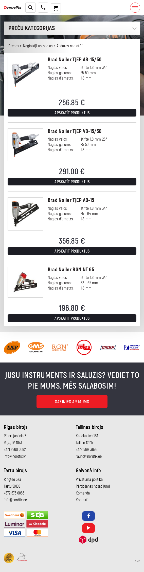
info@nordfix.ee (15, 500)
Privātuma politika (89, 479)
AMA (137, 561)
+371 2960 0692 (15, 449)
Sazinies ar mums (72, 402)
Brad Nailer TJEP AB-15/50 (75, 59)
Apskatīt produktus (72, 113)
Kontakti (82, 500)
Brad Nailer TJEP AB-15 (71, 200)
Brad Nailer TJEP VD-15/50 (75, 131)
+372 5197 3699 (86, 449)
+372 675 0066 (14, 493)
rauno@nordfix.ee (89, 456)
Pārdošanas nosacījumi (93, 486)
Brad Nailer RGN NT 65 (71, 269)
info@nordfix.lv (15, 456)
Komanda (83, 493)
